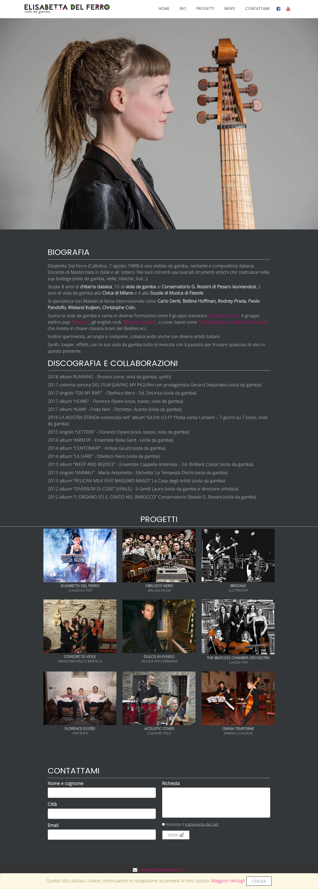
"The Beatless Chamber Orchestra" (233, 322)
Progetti (205, 9)
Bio (183, 9)
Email (53, 826)
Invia (176, 835)
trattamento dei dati (201, 824)
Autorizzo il (190, 824)
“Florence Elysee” (139, 322)
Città (52, 804)
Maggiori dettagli (228, 881)
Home (164, 9)
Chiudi (259, 881)
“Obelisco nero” (223, 316)
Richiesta (171, 784)
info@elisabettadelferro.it (161, 870)
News (229, 9)
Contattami (257, 9)
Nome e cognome (65, 784)
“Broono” (80, 322)
